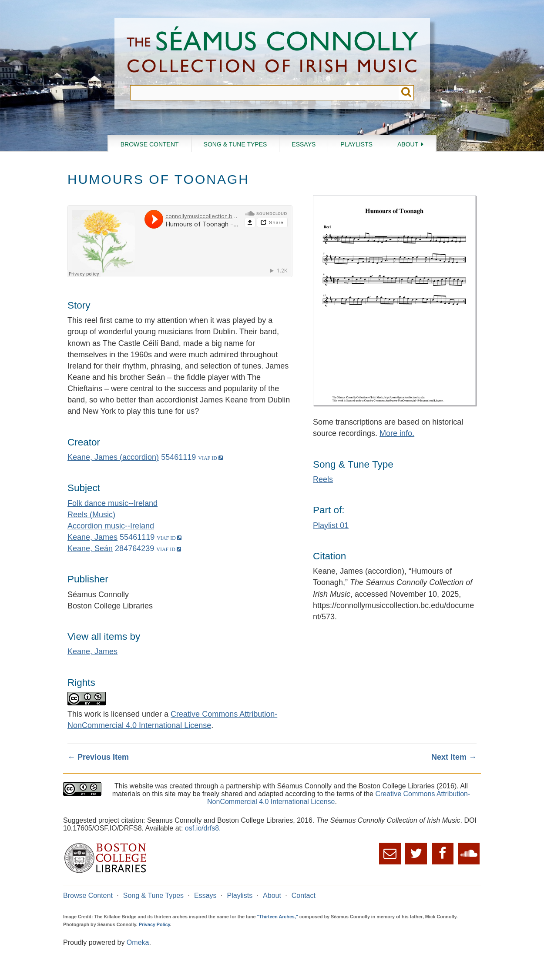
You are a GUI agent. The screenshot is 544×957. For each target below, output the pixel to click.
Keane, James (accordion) (113, 457)
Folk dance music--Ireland (112, 503)
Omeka (138, 942)
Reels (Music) (91, 514)
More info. (396, 433)
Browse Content (150, 144)
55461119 (178, 457)
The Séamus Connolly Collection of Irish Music (272, 51)
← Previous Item (98, 757)
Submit (406, 92)
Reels (323, 479)
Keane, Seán (90, 548)
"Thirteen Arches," (277, 916)
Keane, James (92, 537)
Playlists (356, 144)
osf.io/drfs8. (203, 828)
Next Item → (454, 757)
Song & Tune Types (235, 144)
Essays (304, 144)
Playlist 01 (331, 525)
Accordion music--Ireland (110, 526)
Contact (304, 895)
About (407, 144)
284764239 (134, 548)
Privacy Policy (154, 924)
